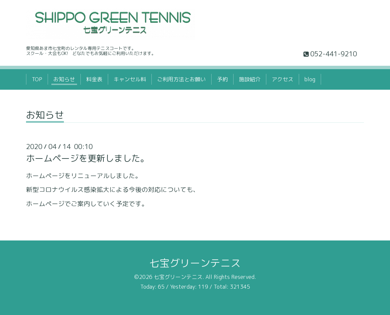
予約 (222, 79)
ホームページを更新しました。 (87, 158)
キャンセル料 (130, 79)
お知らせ (64, 79)
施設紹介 (250, 79)
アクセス (282, 79)
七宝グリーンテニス (195, 263)
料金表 (94, 79)
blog (309, 79)
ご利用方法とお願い (181, 79)
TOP (37, 79)
